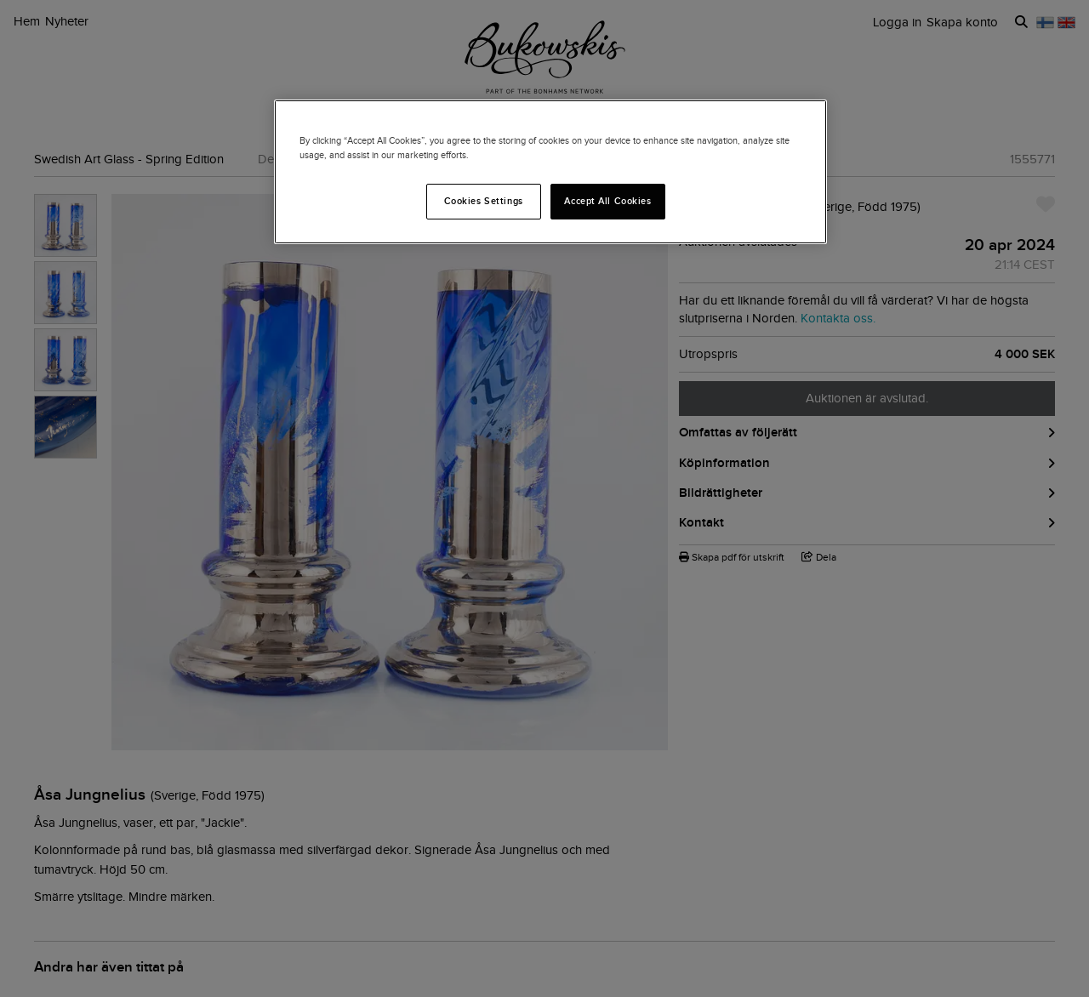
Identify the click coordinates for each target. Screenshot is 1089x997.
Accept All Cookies (607, 201)
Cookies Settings (483, 201)
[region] (550, 172)
